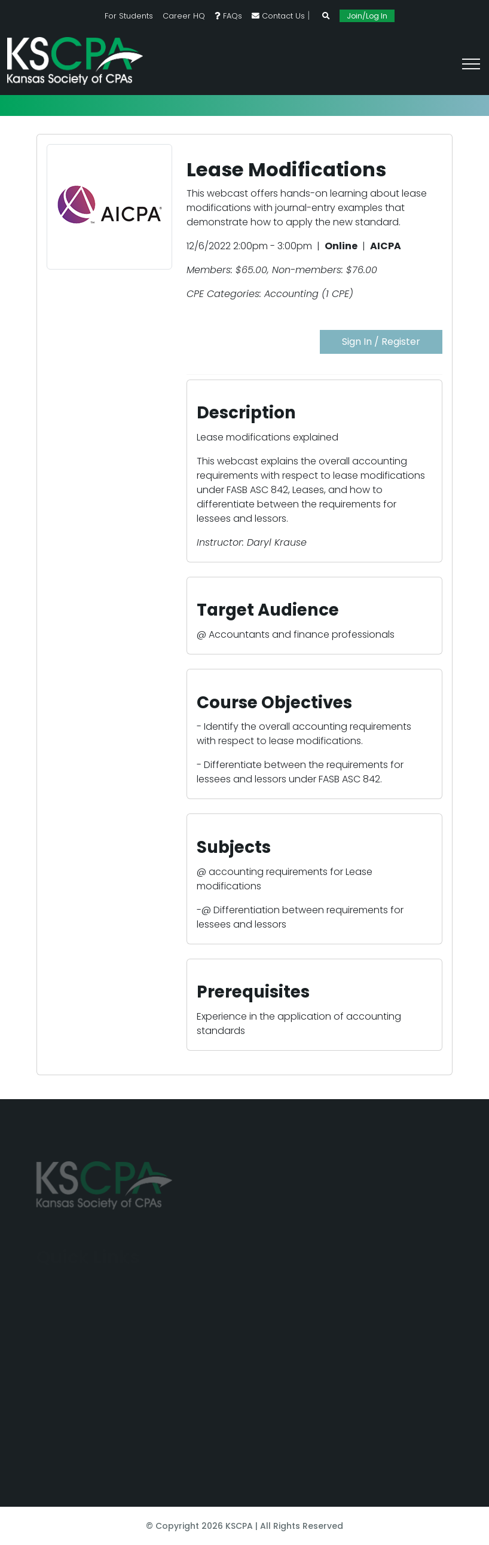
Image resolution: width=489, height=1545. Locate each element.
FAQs (228, 16)
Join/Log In (367, 16)
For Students (129, 16)
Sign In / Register (381, 341)
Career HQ (184, 16)
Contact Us (278, 16)
